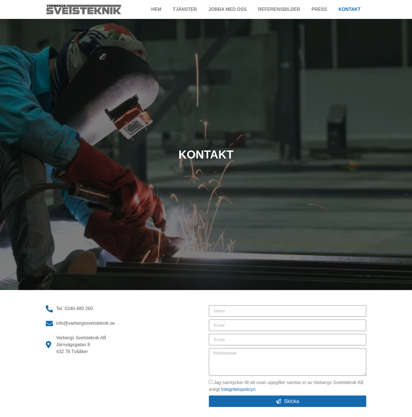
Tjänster (185, 9)
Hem (156, 9)
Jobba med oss (227, 9)
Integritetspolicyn (238, 389)
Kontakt (349, 9)
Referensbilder (279, 9)
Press (319, 9)
